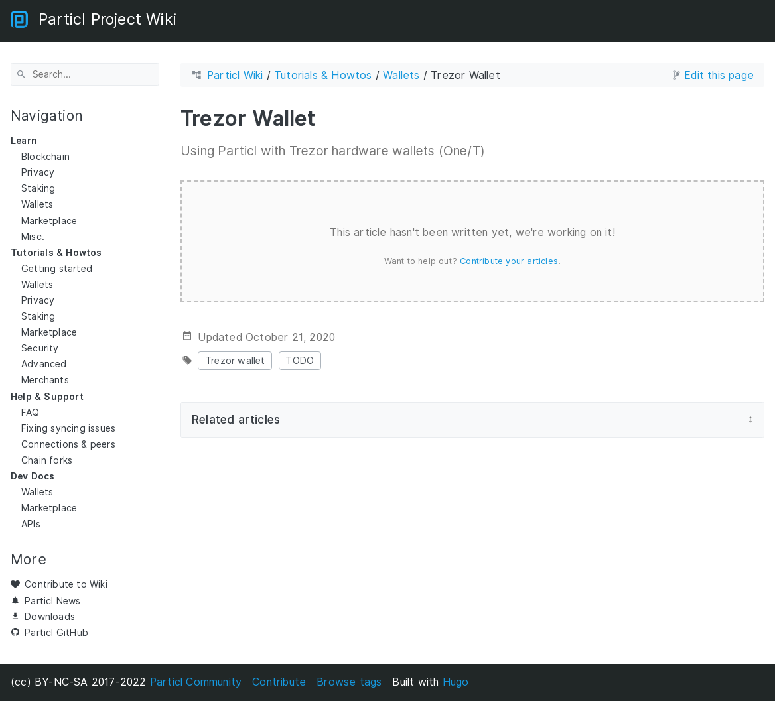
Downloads (50, 616)
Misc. (32, 236)
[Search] (85, 74)
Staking (38, 188)
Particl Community (196, 682)
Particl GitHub (56, 632)
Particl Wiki (235, 75)
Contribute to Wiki (66, 584)
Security (40, 348)
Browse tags (349, 682)
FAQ (30, 412)
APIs (30, 524)
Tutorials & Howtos (56, 252)
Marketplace (49, 220)
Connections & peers (68, 444)
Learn (24, 140)
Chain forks (46, 460)
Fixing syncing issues (68, 427)
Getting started (56, 268)
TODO (299, 360)
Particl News (52, 600)
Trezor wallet (235, 360)
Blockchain (45, 156)
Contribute (279, 682)
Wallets (37, 204)
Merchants (45, 380)
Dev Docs (33, 476)
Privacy (37, 172)
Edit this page (719, 75)
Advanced (44, 364)
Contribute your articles (509, 260)
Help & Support (47, 396)
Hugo (456, 682)
